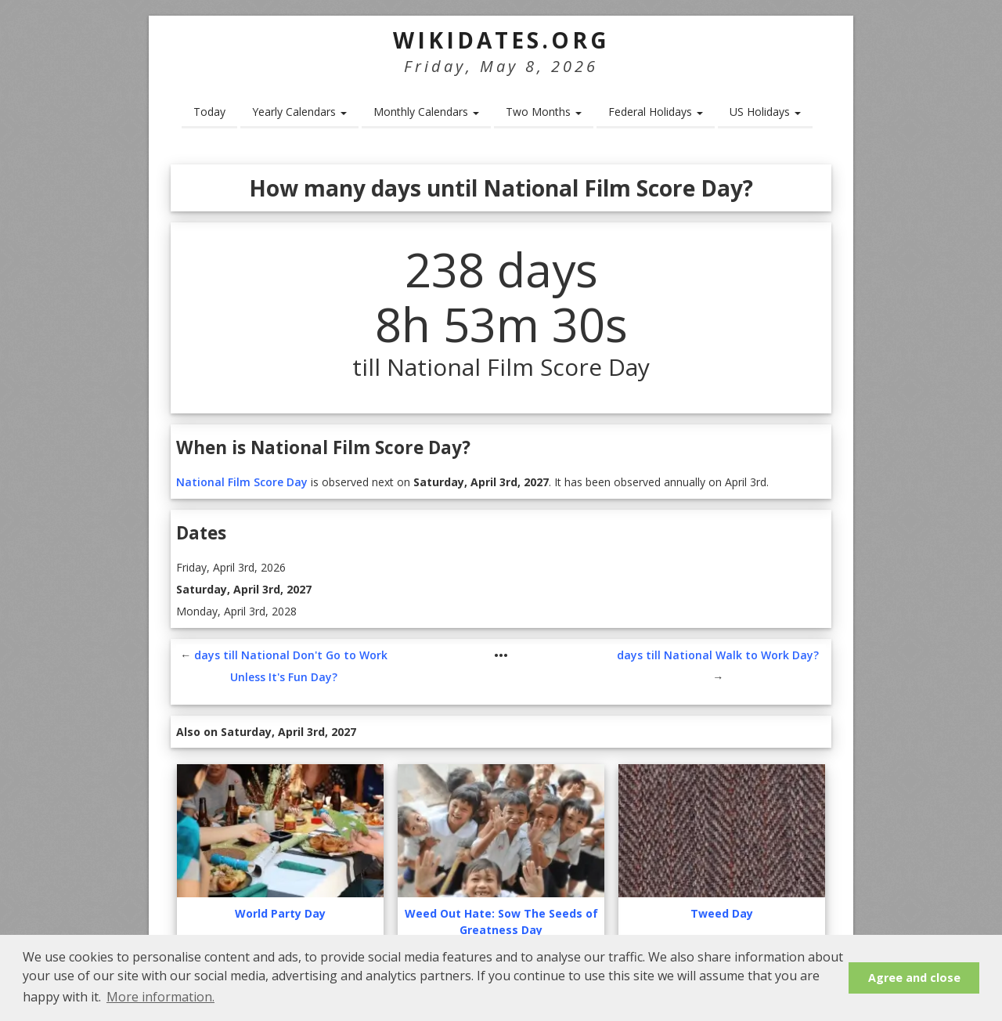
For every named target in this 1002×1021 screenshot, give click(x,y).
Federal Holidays (655, 111)
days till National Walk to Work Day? (718, 655)
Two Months (544, 111)
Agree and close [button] (914, 977)
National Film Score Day (242, 481)
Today (209, 111)
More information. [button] (160, 996)
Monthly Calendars (426, 111)
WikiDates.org (501, 40)
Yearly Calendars (299, 111)
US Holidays (765, 111)
